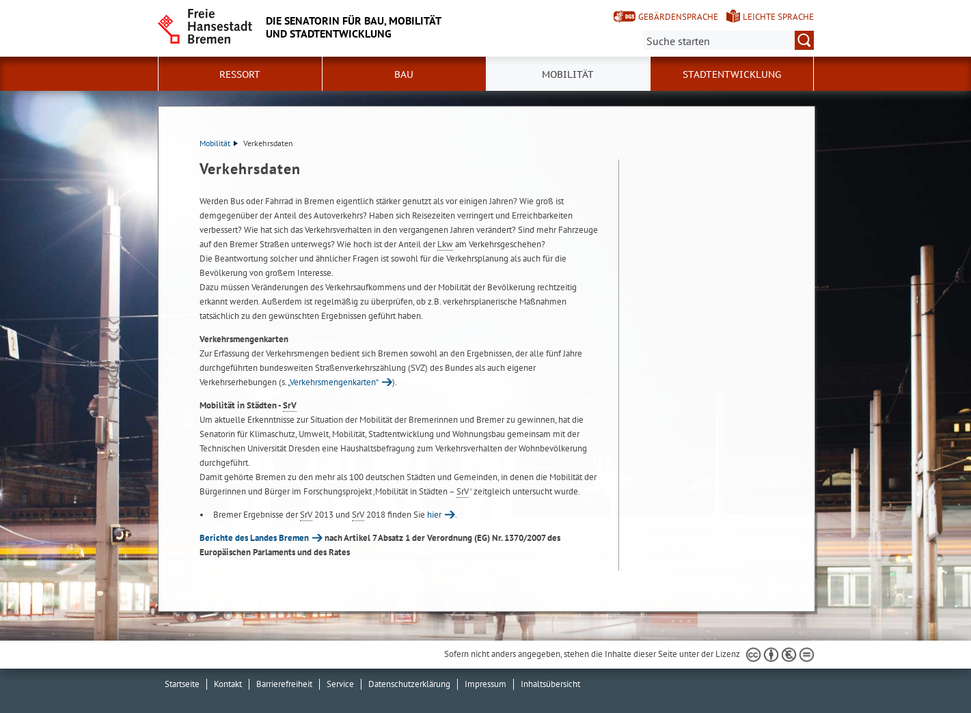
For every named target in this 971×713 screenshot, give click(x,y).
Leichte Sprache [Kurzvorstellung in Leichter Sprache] (778, 17)
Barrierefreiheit (284, 684)
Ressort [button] (239, 74)
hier (434, 514)
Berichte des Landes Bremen (254, 538)
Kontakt (228, 684)
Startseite (182, 684)
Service (340, 684)
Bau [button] (403, 74)
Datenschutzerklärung (409, 684)
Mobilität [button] (568, 74)
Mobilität (219, 143)
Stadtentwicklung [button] (732, 74)
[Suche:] (728, 40)
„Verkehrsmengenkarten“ (333, 382)
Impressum (485, 684)
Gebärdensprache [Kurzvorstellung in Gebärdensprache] (678, 17)
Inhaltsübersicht (550, 684)
